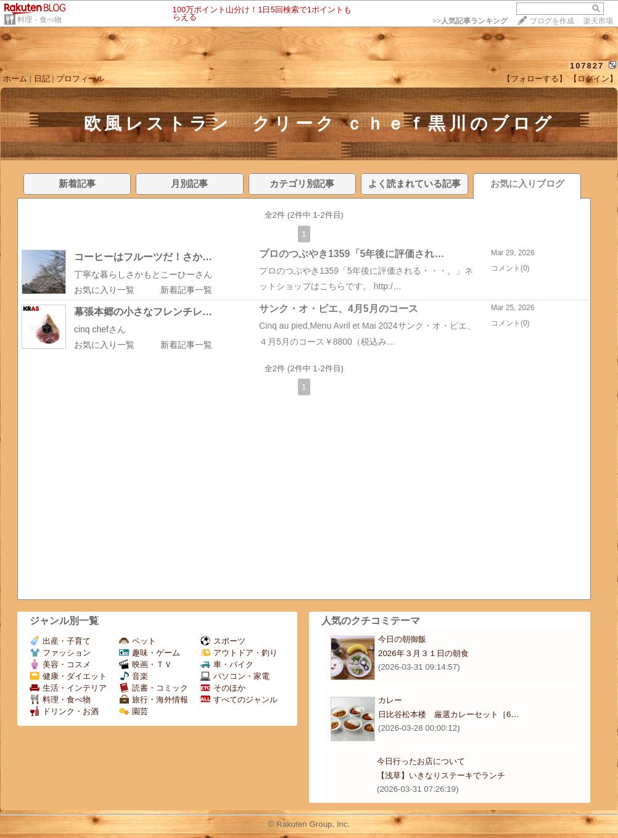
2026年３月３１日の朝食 (423, 653)
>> (470, 21)
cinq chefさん (100, 329)
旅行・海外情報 (153, 699)
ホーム (15, 78)
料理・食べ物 (39, 19)
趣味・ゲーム (149, 652)
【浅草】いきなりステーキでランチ (441, 775)
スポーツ (222, 641)
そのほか (222, 687)
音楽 (133, 676)
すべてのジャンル (239, 699)
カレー (390, 700)
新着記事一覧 (186, 290)
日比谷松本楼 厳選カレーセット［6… (448, 714)
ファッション (60, 652)
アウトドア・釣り (239, 652)
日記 (42, 78)
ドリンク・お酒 (64, 711)
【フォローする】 (535, 78)
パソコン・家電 (235, 676)
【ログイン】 (593, 78)
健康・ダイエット (68, 676)
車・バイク (226, 664)
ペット (137, 641)
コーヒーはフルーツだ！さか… (143, 257)
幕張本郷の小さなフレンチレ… (143, 311)
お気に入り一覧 (104, 290)
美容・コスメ (60, 664)
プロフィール (80, 78)
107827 (587, 65)
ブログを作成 (552, 21)
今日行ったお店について (421, 761)
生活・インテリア (68, 687)
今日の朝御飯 (402, 639)
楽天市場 (598, 21)
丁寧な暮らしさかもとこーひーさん (143, 274)
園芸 (133, 711)
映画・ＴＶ (145, 664)
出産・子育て (60, 641)
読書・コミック (153, 687)
